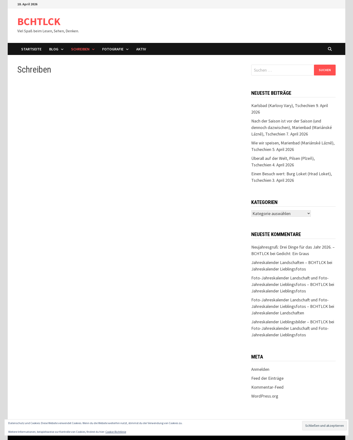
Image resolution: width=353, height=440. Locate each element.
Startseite (31, 49)
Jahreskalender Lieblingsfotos (278, 269)
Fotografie (112, 49)
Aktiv (141, 49)
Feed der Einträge (267, 378)
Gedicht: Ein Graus (292, 253)
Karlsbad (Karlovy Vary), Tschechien (283, 105)
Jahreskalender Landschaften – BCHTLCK (288, 262)
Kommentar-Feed (267, 387)
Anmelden (260, 369)
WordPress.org (264, 396)
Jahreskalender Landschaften (277, 313)
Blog (53, 49)
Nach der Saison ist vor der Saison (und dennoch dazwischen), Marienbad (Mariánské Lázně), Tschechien (291, 127)
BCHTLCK (39, 21)
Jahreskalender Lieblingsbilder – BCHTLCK (289, 322)
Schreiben (80, 49)
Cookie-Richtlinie (115, 431)
